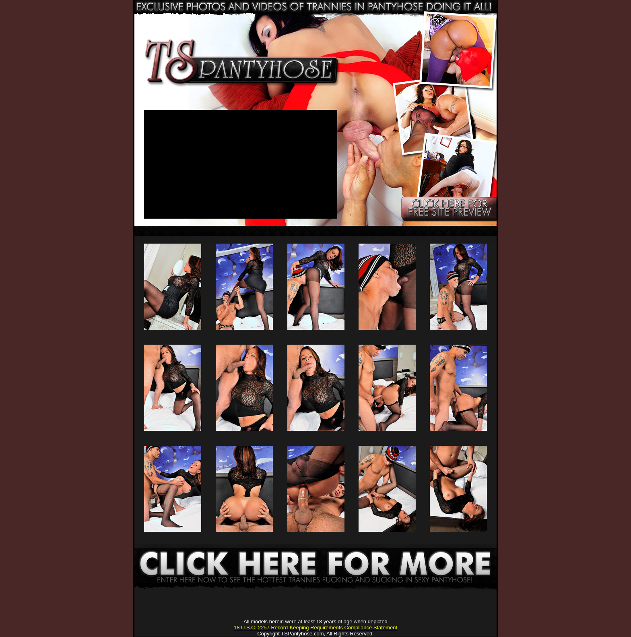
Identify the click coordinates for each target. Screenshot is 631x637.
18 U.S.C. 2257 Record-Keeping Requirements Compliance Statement (315, 628)
